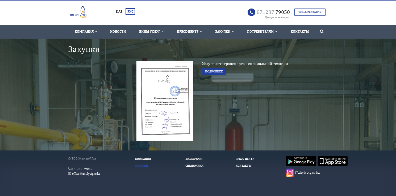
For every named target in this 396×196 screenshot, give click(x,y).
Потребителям (262, 32)
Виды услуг (151, 32)
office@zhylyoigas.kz (86, 173)
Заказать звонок (310, 12)
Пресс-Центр (189, 32)
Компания (86, 32)
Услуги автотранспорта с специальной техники (245, 63)
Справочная (194, 165)
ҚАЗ (119, 12)
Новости (118, 32)
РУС (130, 12)
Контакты (300, 32)
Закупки (224, 32)
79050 (273, 12)
